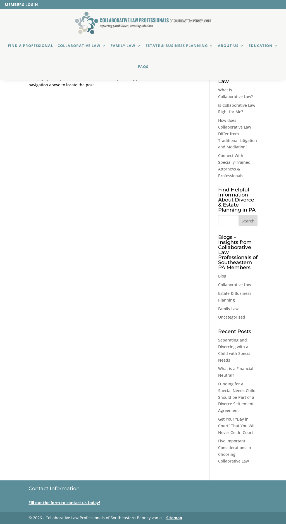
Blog (222, 276)
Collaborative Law (79, 45)
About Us (228, 45)
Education (261, 45)
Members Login (21, 5)
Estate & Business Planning (177, 45)
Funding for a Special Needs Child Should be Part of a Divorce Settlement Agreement (237, 397)
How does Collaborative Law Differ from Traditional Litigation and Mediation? (237, 134)
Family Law (123, 45)
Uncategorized (231, 317)
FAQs (143, 66)
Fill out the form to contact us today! (64, 502)
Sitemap (174, 517)
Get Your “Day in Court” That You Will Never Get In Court (237, 425)
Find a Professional (30, 45)
